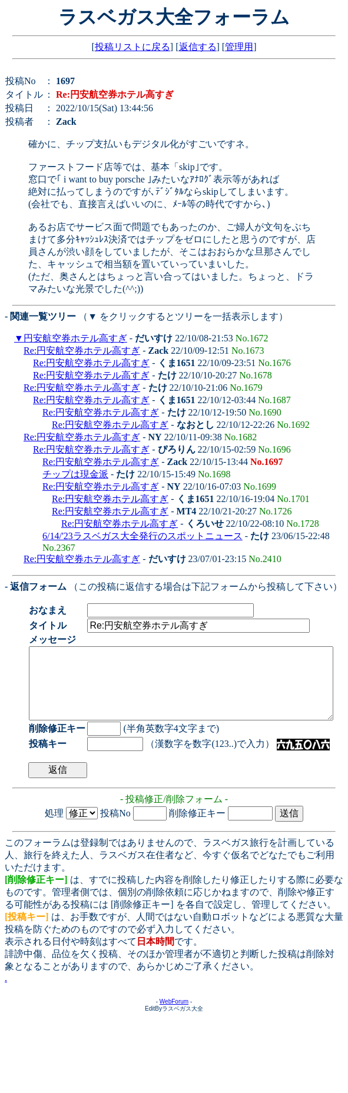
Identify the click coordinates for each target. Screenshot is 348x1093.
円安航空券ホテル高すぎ (75, 338)
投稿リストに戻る (132, 47)
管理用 (239, 47)
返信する (198, 47)
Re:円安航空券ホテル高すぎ (82, 350)
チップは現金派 (75, 474)
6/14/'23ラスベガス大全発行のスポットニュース (142, 536)
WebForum (174, 1015)
